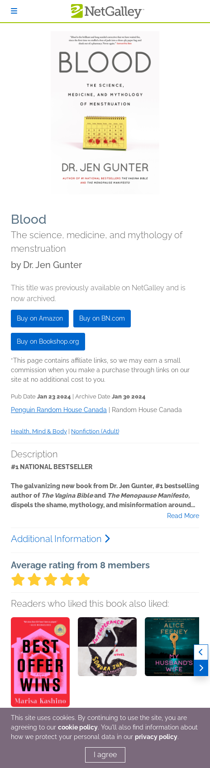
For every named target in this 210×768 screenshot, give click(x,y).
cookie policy (78, 727)
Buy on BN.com (102, 318)
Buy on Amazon (40, 318)
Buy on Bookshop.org (48, 341)
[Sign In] (14, 11)
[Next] (201, 668)
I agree (105, 754)
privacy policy (156, 736)
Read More (183, 515)
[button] (40, 664)
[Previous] (201, 652)
